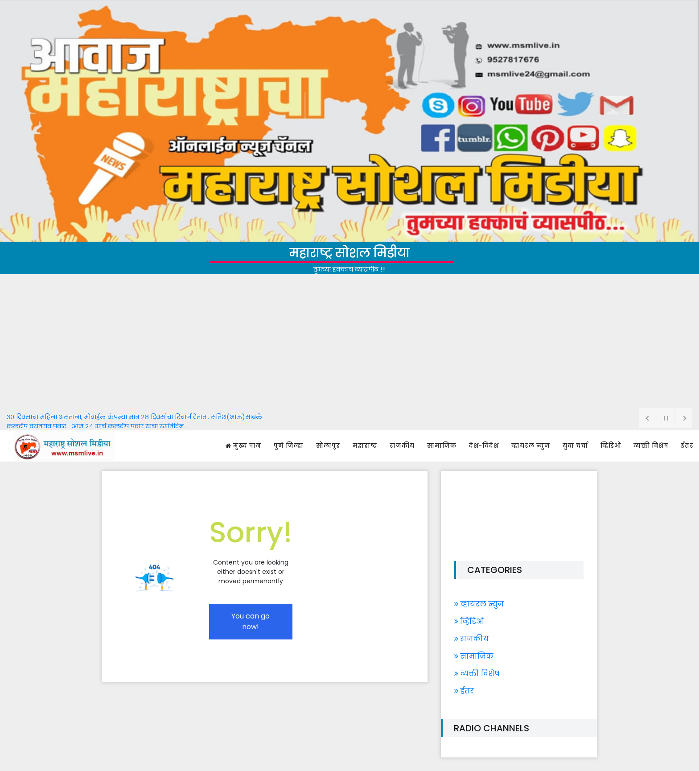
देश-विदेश (484, 445)
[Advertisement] (349, 341)
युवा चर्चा (575, 445)
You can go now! (250, 621)
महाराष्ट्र (365, 445)
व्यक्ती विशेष (650, 445)
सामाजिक (441, 445)
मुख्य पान (243, 445)
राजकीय (402, 445)
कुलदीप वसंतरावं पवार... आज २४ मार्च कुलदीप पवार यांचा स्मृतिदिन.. (96, 426)
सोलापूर (328, 445)
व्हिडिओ (610, 445)
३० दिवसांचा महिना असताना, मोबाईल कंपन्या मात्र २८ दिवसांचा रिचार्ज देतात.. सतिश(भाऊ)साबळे (134, 416)
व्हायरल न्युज (530, 445)
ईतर (687, 445)
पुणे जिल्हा (289, 445)
